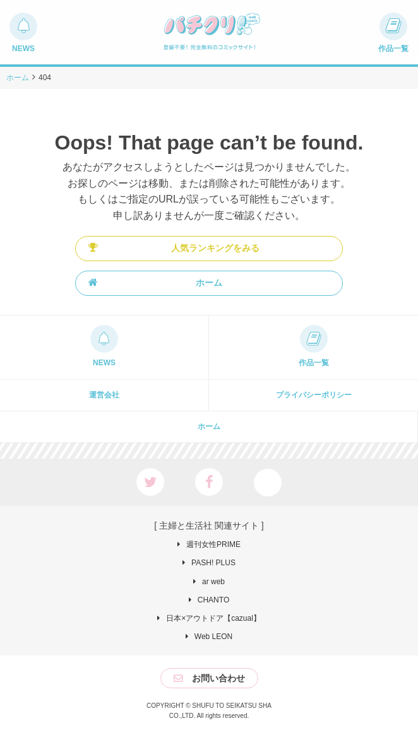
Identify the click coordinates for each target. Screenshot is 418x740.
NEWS (104, 362)
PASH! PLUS (213, 562)
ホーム (155, 282)
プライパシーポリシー (314, 395)
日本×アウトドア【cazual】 (213, 618)
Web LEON (213, 636)
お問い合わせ (218, 678)
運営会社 (104, 395)
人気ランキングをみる (174, 247)
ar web (213, 581)
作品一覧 (314, 362)
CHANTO (213, 600)
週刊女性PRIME (213, 544)
